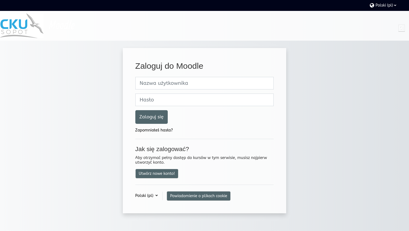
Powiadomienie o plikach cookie (198, 196)
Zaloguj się (151, 117)
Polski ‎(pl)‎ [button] (145, 195)
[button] (386, 5)
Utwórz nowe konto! (157, 173)
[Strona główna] (22, 25)
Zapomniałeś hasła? (154, 130)
